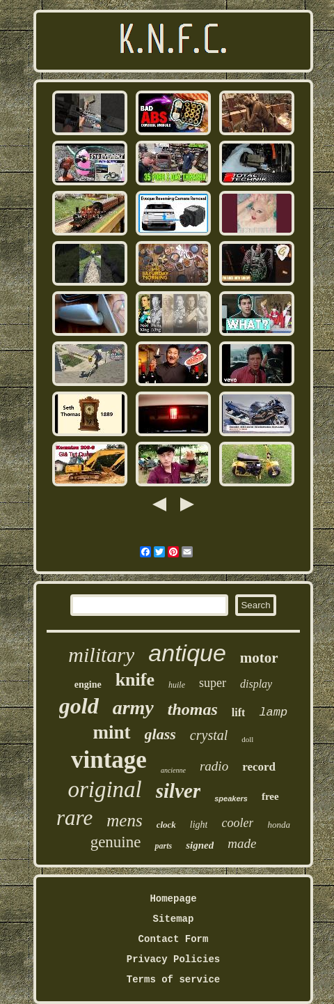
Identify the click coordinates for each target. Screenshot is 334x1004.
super (212, 683)
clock (166, 824)
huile (176, 685)
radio (214, 766)
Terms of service (173, 979)
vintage (109, 759)
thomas (193, 709)
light (199, 824)
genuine (115, 842)
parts (163, 846)
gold (79, 705)
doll (247, 739)
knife (135, 680)
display (256, 684)
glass (160, 734)
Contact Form (173, 939)
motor (259, 657)
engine (88, 684)
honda (278, 824)
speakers (231, 798)
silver (178, 791)
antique (187, 653)
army (133, 707)
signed (200, 845)
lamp (273, 712)
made (242, 843)
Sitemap (173, 919)
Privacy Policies (173, 959)
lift (239, 712)
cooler (237, 823)
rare (74, 817)
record (259, 766)
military (101, 654)
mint (112, 732)
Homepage (173, 898)
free (270, 796)
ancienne (173, 770)
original (104, 789)
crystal (209, 735)
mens (124, 820)
